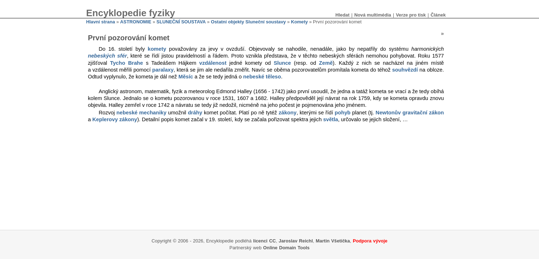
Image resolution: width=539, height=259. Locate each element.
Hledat (342, 15)
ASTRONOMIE (135, 21)
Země (326, 63)
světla (330, 119)
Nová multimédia (372, 15)
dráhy (195, 112)
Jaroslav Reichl (296, 241)
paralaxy (162, 70)
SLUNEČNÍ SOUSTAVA (181, 21)
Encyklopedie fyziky (130, 13)
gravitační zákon (423, 112)
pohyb (343, 112)
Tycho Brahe (126, 63)
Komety (299, 21)
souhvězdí (405, 70)
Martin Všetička (333, 241)
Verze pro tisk (411, 15)
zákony (288, 112)
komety (157, 49)
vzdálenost (213, 63)
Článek (438, 15)
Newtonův (388, 112)
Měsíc (185, 76)
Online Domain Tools (286, 247)
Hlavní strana (100, 21)
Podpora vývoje (370, 241)
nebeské (127, 112)
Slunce (282, 63)
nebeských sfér (107, 56)
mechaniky (152, 112)
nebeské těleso (262, 76)
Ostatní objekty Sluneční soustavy (248, 21)
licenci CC (264, 241)
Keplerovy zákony (114, 119)
